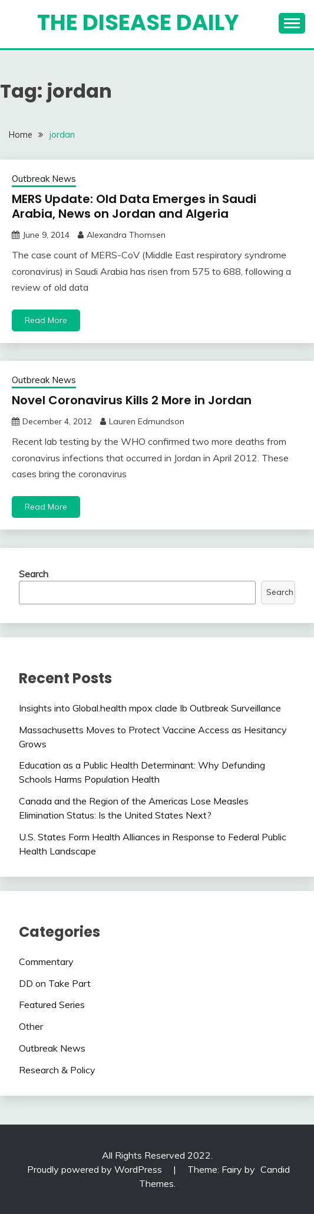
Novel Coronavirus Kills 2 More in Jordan (132, 400)
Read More (46, 320)
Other (31, 1026)
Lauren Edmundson (146, 421)
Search (33, 574)
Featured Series (52, 1004)
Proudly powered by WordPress (95, 1169)
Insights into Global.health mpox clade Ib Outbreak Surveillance (150, 708)
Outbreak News (44, 178)
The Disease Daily (138, 22)
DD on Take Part (55, 983)
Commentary (46, 961)
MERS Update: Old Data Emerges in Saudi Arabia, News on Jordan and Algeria (134, 206)
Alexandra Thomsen (126, 235)
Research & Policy (57, 1070)
